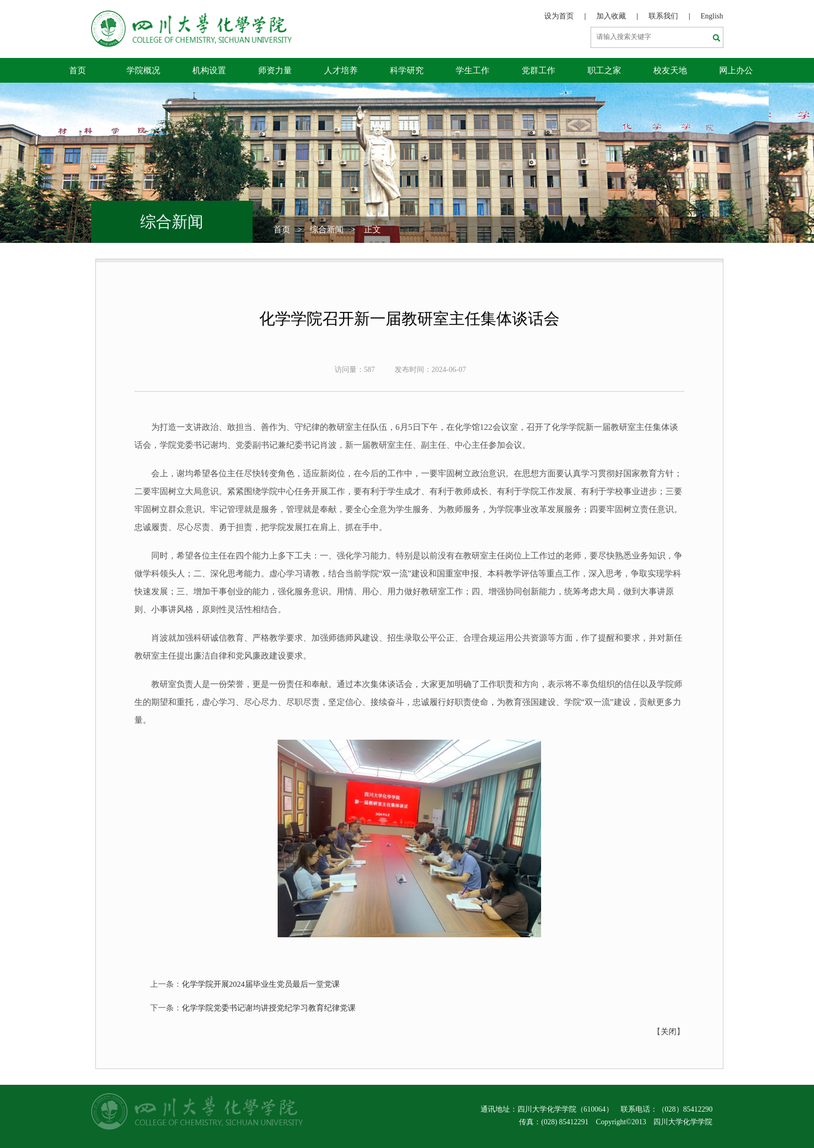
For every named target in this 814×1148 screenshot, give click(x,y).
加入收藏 (611, 16)
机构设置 (209, 70)
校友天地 (670, 70)
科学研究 (407, 70)
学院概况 (143, 70)
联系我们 (663, 16)
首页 (77, 70)
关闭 (668, 1031)
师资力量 (275, 70)
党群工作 (538, 70)
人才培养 (341, 70)
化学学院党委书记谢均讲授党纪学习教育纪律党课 (269, 1008)
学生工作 (472, 70)
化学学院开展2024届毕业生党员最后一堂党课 (261, 984)
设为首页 (559, 16)
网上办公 (736, 70)
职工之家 (604, 70)
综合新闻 (327, 229)
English (712, 16)
